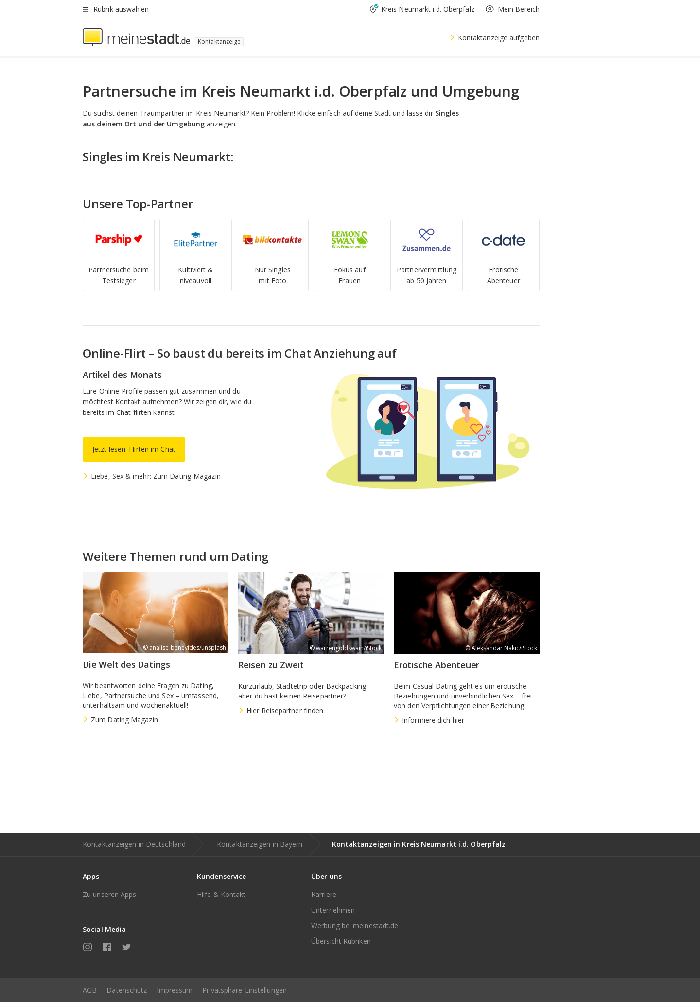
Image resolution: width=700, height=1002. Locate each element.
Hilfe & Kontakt (221, 894)
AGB (90, 990)
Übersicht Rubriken (341, 941)
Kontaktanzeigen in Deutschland (134, 844)
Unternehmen (333, 909)
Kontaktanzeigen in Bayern (260, 844)
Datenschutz (126, 990)
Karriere (323, 894)
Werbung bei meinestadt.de (355, 925)
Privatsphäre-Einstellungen (244, 990)
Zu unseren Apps (110, 894)
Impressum (174, 990)
